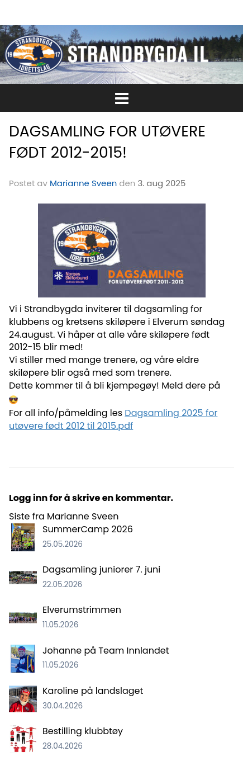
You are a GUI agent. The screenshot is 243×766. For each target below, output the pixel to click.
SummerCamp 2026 (87, 529)
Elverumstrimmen (81, 609)
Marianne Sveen (83, 183)
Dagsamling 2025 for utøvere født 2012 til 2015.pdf (113, 419)
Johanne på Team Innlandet (105, 650)
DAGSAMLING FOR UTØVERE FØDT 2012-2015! (107, 142)
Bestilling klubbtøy (82, 731)
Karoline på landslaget (92, 690)
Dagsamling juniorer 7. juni (101, 569)
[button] (121, 96)
